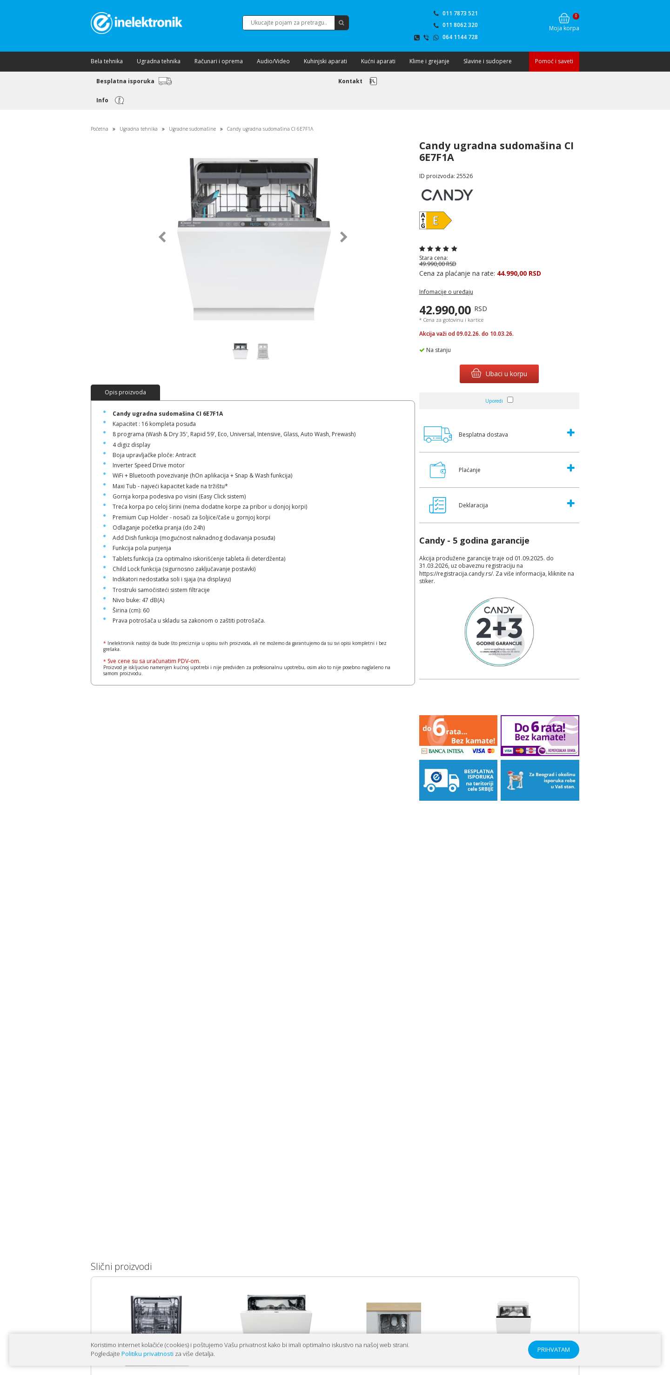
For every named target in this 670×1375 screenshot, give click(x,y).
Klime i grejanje (429, 61)
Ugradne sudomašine (192, 129)
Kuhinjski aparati (325, 61)
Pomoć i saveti (554, 61)
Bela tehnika (107, 61)
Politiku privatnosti (147, 1353)
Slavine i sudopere (487, 61)
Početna (99, 129)
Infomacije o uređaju (446, 292)
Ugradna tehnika (159, 61)
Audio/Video (273, 61)
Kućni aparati (378, 61)
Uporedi (494, 401)
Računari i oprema (218, 61)
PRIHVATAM (553, 1349)
